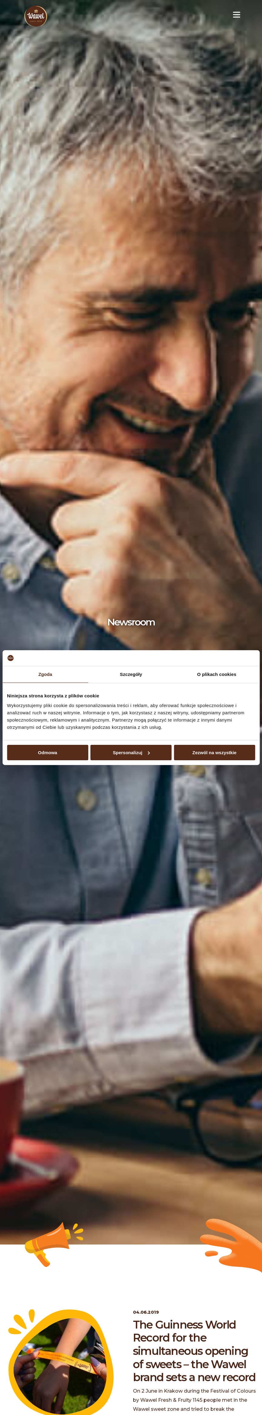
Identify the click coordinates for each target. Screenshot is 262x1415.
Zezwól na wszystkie (214, 752)
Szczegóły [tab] (131, 674)
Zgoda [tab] (45, 674)
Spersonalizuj (131, 752)
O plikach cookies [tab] (216, 674)
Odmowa (47, 752)
